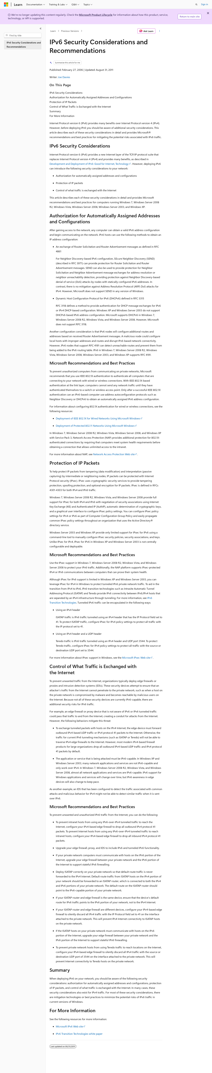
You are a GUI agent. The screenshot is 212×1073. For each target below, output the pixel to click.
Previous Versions (70, 30)
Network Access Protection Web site (114, 454)
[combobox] (22, 35)
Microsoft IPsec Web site (136, 657)
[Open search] (196, 4)
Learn (53, 30)
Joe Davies (64, 77)
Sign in (204, 4)
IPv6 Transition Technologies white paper (79, 1033)
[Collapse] (40, 28)
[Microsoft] (6, 4)
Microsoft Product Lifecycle (95, 14)
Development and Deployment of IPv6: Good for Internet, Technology (89, 163)
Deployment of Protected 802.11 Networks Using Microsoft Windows (95, 425)
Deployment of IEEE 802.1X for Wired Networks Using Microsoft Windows (98, 418)
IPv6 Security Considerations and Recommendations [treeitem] (24, 44)
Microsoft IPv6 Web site (69, 1026)
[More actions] (159, 31)
